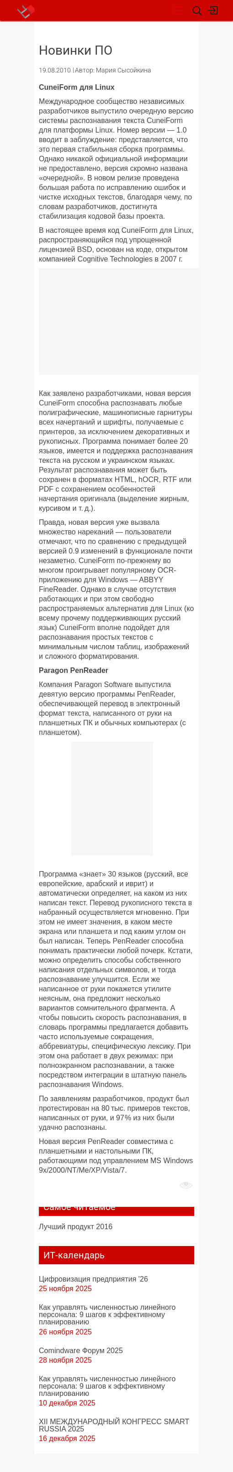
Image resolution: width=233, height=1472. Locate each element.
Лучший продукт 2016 (75, 1226)
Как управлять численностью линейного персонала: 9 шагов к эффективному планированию (107, 1314)
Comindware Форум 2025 (81, 1350)
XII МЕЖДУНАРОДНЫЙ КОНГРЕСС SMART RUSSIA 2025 (114, 1425)
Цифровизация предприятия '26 (93, 1279)
